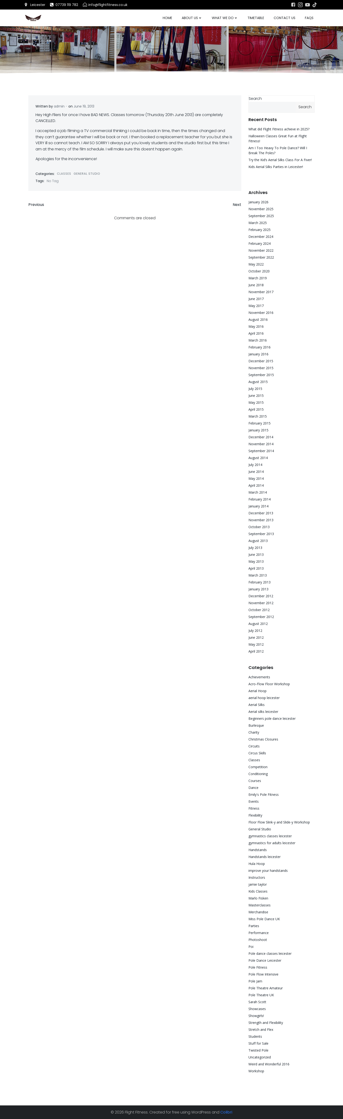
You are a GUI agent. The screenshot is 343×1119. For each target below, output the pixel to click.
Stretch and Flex (260, 1029)
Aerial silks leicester (263, 711)
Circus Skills (257, 753)
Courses (254, 780)
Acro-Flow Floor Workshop (269, 684)
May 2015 (256, 402)
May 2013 (256, 561)
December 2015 (260, 361)
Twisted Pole (258, 1050)
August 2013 (258, 540)
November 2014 (260, 444)
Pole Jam (255, 981)
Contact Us (284, 17)
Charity (253, 732)
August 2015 (258, 381)
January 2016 (258, 354)
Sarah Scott (257, 1002)
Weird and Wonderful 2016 (268, 1064)
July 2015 (255, 388)
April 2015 (256, 409)
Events (253, 801)
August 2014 (258, 457)
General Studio (87, 174)
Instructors (256, 877)
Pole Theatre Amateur (265, 988)
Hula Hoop (256, 863)
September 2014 (261, 451)
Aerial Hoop (257, 691)
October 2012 (259, 610)
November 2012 (260, 603)
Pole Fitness (257, 967)
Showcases (257, 1009)
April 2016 (256, 333)
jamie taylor (257, 884)
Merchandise (258, 912)
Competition (257, 767)
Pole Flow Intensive (263, 974)
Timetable (255, 17)
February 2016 (259, 347)
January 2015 (258, 430)
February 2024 (259, 243)
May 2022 (256, 264)
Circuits (254, 746)
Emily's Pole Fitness (263, 794)
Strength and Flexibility (265, 1022)
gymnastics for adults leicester (271, 843)
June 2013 (256, 554)
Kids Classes (257, 891)
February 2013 (259, 582)
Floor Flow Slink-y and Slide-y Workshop (279, 822)
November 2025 (260, 209)
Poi (250, 946)
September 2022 (261, 257)
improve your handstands (268, 870)
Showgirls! (256, 1015)
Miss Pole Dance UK (264, 919)
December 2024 (260, 236)
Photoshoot (257, 939)
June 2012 (256, 637)
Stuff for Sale (258, 1043)
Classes (64, 174)
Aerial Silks (256, 704)
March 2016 (257, 340)
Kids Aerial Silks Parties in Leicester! (275, 166)
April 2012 (256, 651)
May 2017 (256, 305)
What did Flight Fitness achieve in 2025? (278, 129)
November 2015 (260, 368)
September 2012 (261, 616)
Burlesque (256, 725)
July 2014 (255, 464)
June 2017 (256, 298)
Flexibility (255, 815)
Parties (253, 926)
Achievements (259, 677)
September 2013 (261, 533)
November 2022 (260, 250)
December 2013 (260, 513)
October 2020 (259, 271)
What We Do (225, 17)
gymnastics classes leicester (270, 836)
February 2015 (259, 423)
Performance (258, 932)
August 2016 (258, 319)
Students (255, 1036)
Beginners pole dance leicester (272, 718)
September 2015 (261, 375)
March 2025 (257, 222)
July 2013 (255, 547)
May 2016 (256, 326)
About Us (192, 17)
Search (255, 98)
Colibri (226, 1112)
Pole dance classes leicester (270, 953)
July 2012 (255, 630)
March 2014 (257, 492)
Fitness (253, 808)
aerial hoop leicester (264, 697)
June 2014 (256, 471)
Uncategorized (259, 1057)
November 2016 (260, 312)
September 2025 (261, 216)
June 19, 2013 (84, 106)
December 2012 (260, 596)
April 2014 (256, 485)
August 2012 (258, 623)
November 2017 (260, 292)
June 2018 (256, 285)
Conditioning (258, 774)
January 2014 (258, 506)
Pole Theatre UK (261, 995)
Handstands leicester (264, 856)
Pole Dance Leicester (264, 960)
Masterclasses (259, 905)
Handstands (257, 850)
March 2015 (257, 416)
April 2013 (256, 568)
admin (59, 106)
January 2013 (258, 589)
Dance (253, 787)
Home (167, 17)
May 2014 (256, 478)
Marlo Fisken (258, 898)
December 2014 (260, 437)
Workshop (256, 1071)
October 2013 (259, 527)
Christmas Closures (263, 739)
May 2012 (256, 644)
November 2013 (260, 520)
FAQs (309, 17)
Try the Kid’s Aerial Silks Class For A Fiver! (280, 160)
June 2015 (256, 395)
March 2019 (257, 278)
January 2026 (258, 202)
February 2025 (259, 229)
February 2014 (259, 499)
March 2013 (257, 575)
